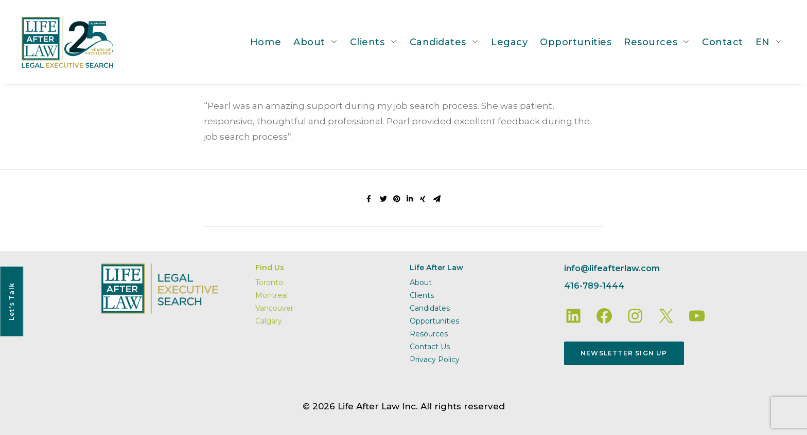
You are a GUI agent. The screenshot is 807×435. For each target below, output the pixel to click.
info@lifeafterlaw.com (612, 268)
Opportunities (575, 42)
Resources (650, 42)
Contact (722, 42)
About (309, 42)
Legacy (509, 42)
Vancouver (274, 308)
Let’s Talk (11, 301)
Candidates (438, 42)
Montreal (271, 295)
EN (763, 42)
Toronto (269, 282)
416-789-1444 (594, 286)
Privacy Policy (435, 359)
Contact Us (430, 346)
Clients (367, 42)
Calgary (268, 321)
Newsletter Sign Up (624, 353)
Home (265, 42)
